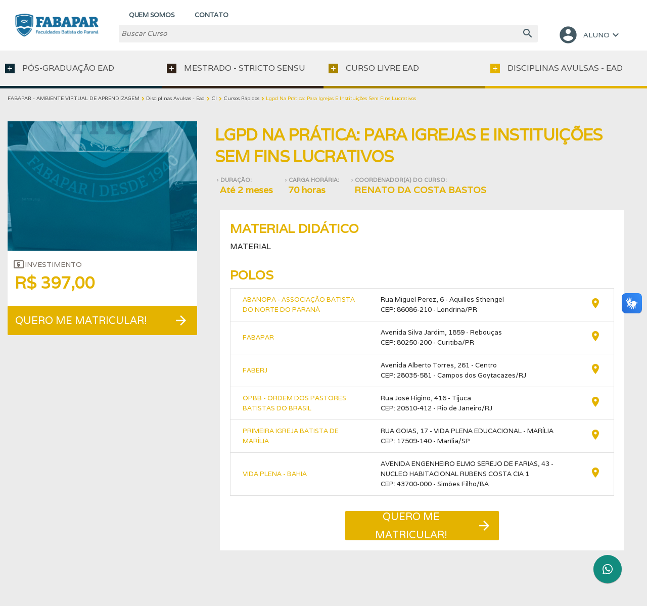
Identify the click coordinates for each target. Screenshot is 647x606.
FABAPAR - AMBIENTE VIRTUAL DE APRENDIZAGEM (74, 98)
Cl (214, 98)
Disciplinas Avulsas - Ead (175, 98)
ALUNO (590, 35)
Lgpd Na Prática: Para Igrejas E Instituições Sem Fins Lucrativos (341, 98)
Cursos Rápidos (241, 98)
